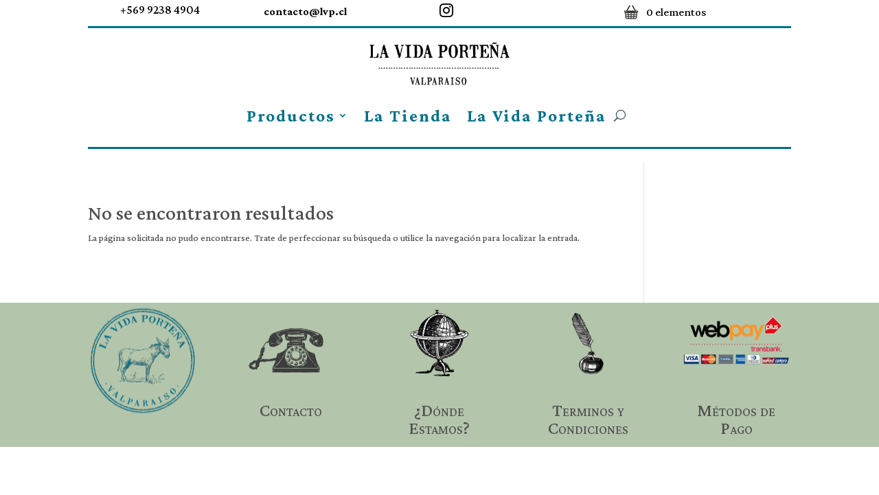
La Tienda (408, 115)
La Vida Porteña (536, 115)
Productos (291, 115)
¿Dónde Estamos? (439, 419)
